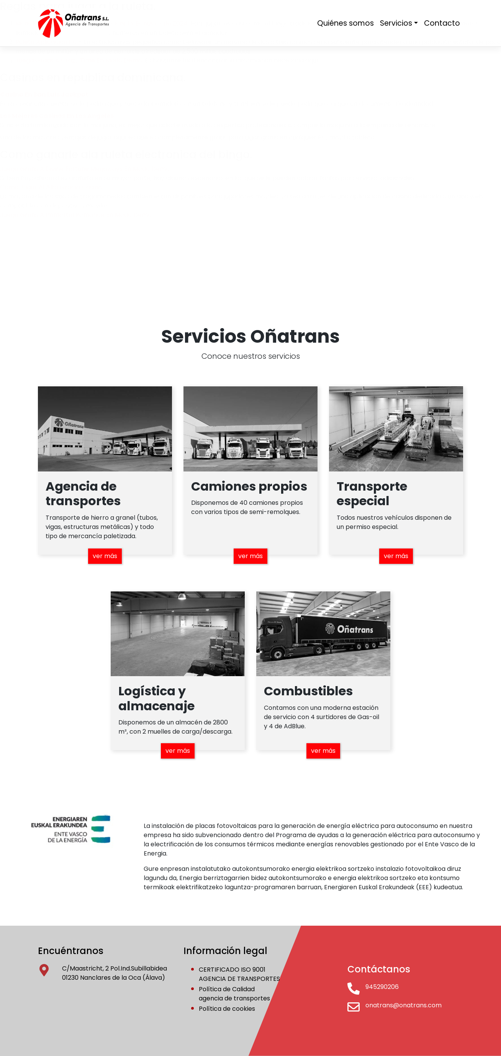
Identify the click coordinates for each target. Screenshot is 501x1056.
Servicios (396, 23)
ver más (105, 556)
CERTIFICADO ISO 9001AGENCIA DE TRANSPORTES (239, 974)
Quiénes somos (345, 23)
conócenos (114, 226)
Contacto (442, 23)
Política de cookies (227, 1008)
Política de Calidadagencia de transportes (234, 994)
